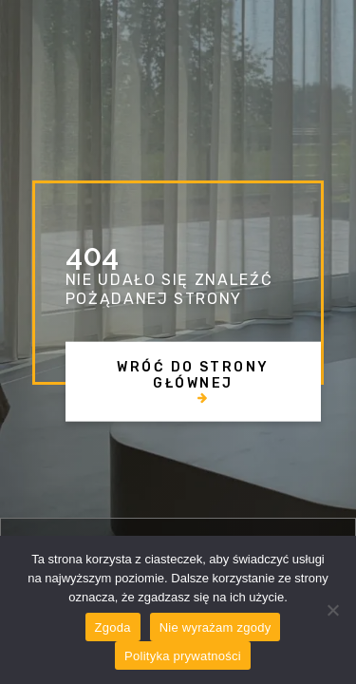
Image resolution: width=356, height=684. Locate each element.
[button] (194, 381)
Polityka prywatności (182, 656)
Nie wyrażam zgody (215, 627)
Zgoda (113, 627)
